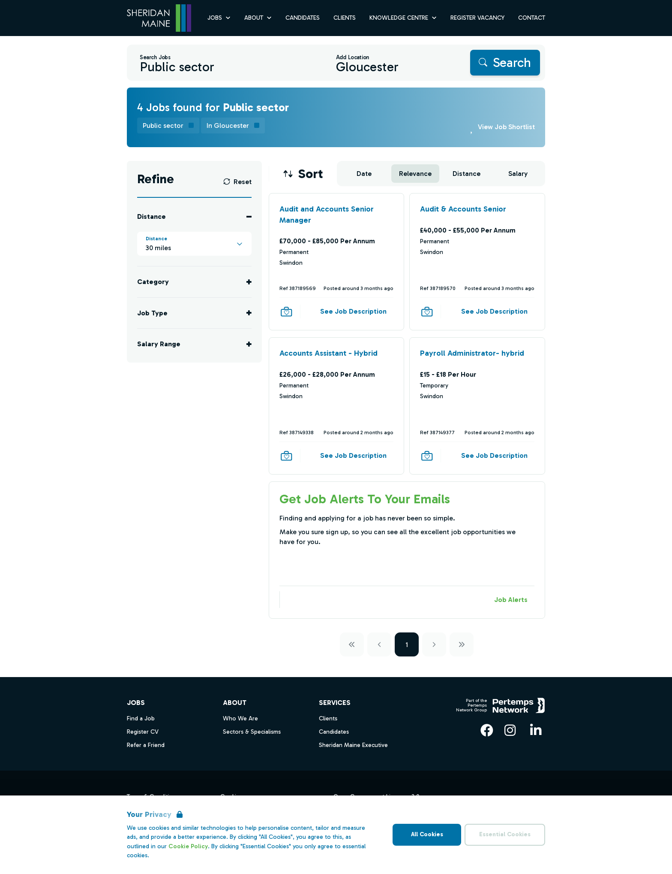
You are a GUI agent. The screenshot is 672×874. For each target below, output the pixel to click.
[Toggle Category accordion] (194, 281)
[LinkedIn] (535, 730)
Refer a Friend (146, 745)
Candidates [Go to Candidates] (302, 17)
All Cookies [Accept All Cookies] (427, 834)
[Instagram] (510, 730)
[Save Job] (286, 311)
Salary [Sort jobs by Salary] (518, 173)
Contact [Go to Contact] (531, 17)
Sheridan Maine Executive (353, 745)
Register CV (143, 731)
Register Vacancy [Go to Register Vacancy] (477, 17)
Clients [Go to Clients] (344, 17)
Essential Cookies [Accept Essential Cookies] (505, 834)
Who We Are (240, 718)
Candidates (334, 731)
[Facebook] (487, 730)
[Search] (505, 63)
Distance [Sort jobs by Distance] (466, 173)
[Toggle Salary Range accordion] (194, 344)
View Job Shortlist (506, 127)
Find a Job (141, 718)
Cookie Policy (188, 846)
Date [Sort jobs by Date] (364, 173)
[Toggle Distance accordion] (194, 216)
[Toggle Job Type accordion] (194, 313)
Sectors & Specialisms (252, 731)
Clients (328, 718)
